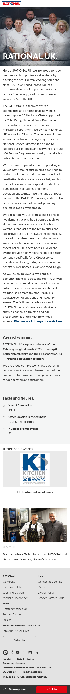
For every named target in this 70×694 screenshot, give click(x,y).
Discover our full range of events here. (38, 321)
